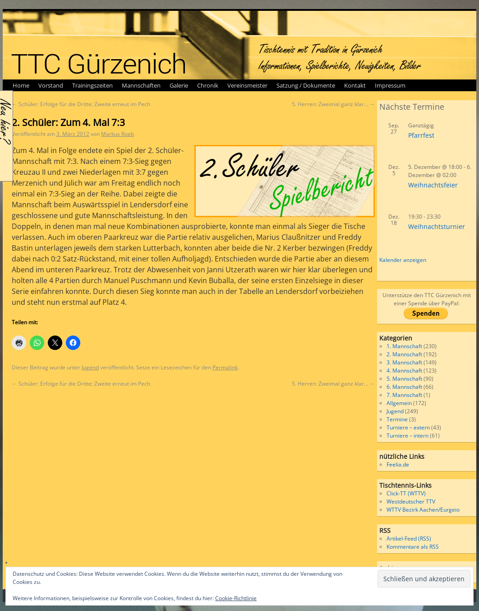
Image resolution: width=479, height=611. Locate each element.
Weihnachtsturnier (436, 226)
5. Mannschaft (404, 378)
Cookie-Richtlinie (236, 598)
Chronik (207, 85)
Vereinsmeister (247, 85)
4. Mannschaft (404, 370)
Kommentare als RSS (413, 546)
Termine (397, 419)
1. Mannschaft (404, 346)
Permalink (225, 367)
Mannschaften (141, 85)
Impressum (390, 85)
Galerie (179, 85)
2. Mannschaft (404, 354)
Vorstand (50, 85)
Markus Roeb (117, 134)
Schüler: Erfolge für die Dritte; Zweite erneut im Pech (81, 104)
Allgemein (399, 403)
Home (21, 85)
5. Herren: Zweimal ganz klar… (333, 104)
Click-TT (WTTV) (406, 493)
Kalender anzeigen (402, 260)
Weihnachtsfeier (433, 185)
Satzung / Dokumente (305, 85)
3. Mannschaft (404, 362)
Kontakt (355, 85)
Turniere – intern (407, 435)
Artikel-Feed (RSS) (409, 538)
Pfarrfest (421, 135)
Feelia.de (398, 464)
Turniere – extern (408, 427)
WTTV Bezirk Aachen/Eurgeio (423, 509)
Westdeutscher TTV (411, 501)
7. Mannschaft (404, 395)
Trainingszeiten (92, 85)
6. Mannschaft (404, 387)
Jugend (90, 367)
